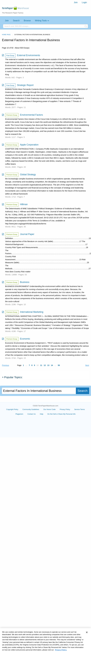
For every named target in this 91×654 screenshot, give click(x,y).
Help (41, 414)
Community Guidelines (30, 409)
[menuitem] (76, 2)
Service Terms (79, 409)
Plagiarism (19, 414)
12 (45, 365)
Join (76, 2)
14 (52, 365)
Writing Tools (41, 20)
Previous (5, 365)
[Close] (87, 637)
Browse (27, 20)
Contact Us (31, 414)
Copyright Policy (12, 409)
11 (41, 365)
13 (48, 365)
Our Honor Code (49, 409)
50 (59, 365)
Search (16, 20)
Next (87, 365)
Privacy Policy (65, 409)
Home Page (6, 34)
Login (84, 2)
